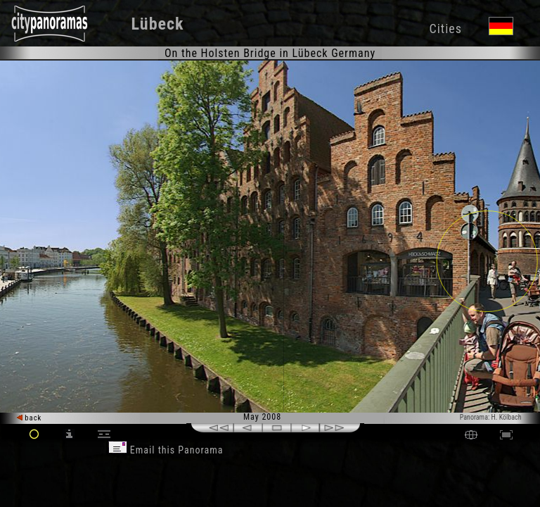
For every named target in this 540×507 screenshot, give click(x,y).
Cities (445, 28)
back (29, 418)
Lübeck (157, 24)
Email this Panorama (166, 450)
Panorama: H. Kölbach (491, 417)
